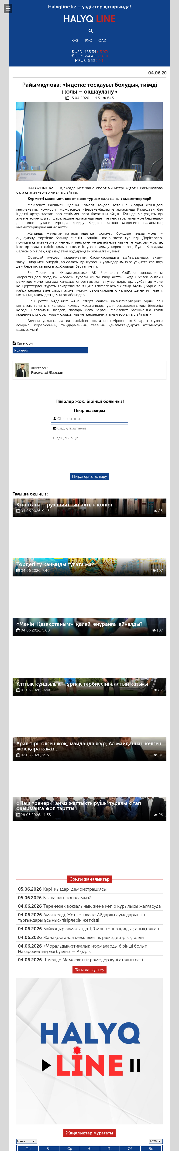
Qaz (102, 40)
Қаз (75, 40)
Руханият (22, 350)
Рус (88, 40)
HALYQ (89, 18)
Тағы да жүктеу (89, 977)
